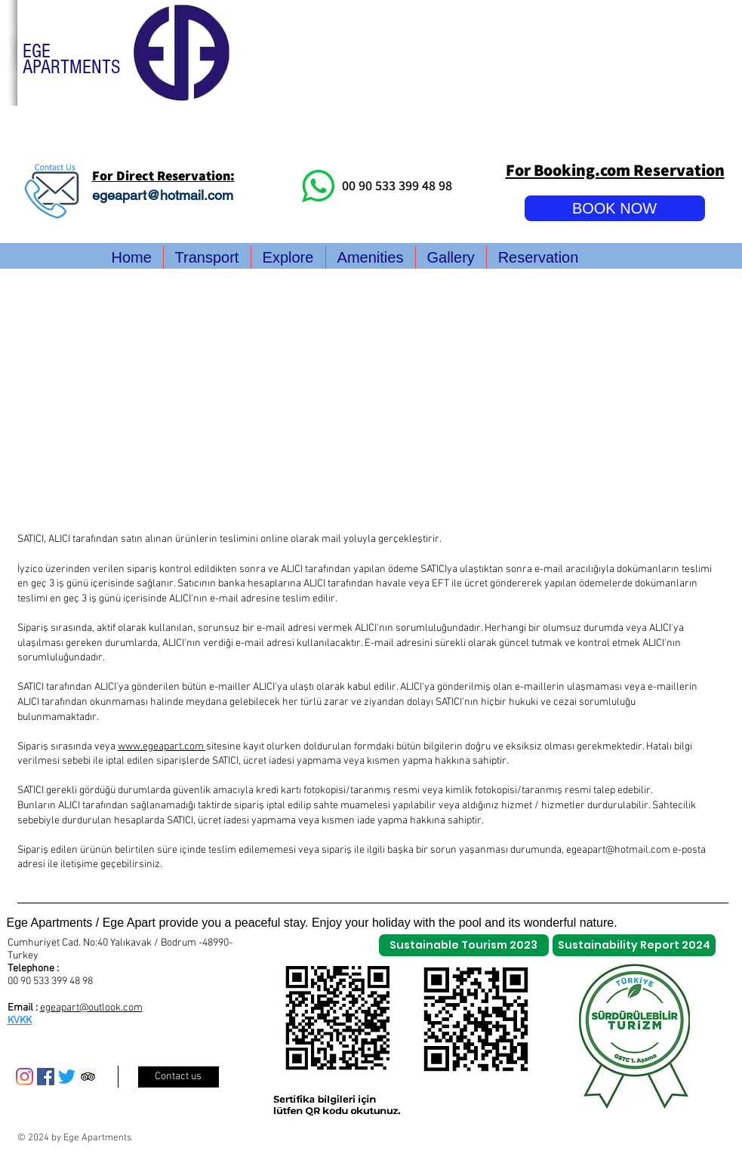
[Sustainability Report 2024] (634, 945)
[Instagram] (24, 1076)
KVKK (20, 1020)
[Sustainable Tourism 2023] (464, 945)
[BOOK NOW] (615, 208)
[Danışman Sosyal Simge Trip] (88, 1076)
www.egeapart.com (162, 746)
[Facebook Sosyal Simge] (45, 1076)
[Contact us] (178, 1077)
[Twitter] (66, 1076)
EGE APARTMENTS (71, 59)
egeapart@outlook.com (91, 1007)
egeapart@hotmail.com (162, 195)
